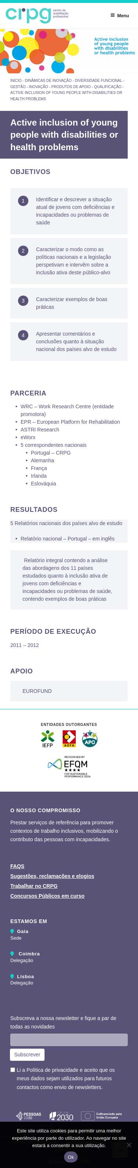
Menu (119, 15)
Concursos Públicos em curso (47, 896)
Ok (71, 1157)
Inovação (38, 87)
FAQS (17, 866)
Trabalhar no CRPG (33, 886)
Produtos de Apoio (71, 87)
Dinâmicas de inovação (48, 81)
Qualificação (107, 87)
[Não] (128, 1145)
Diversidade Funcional (98, 81)
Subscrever (27, 1054)
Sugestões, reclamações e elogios (52, 876)
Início (16, 81)
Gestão (18, 87)
